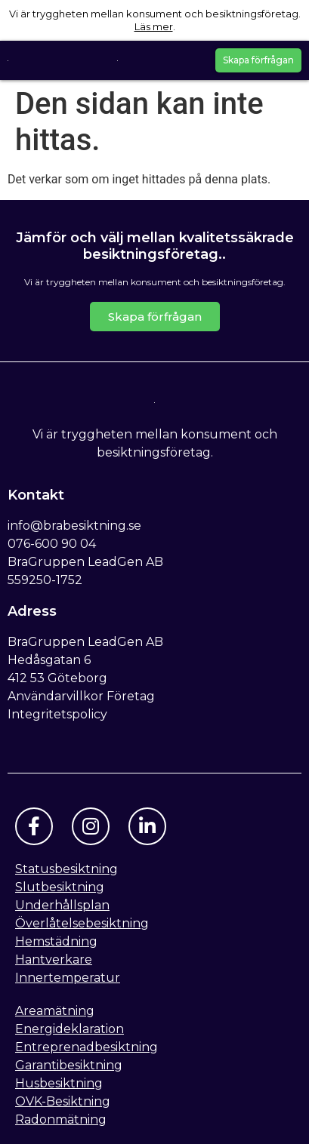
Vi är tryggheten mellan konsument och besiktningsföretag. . (155, 20)
